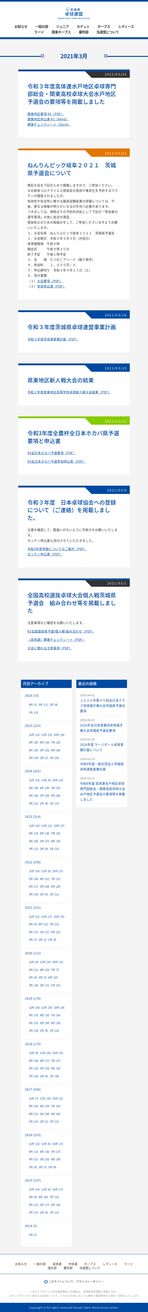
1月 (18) (54, 1076)
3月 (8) (33, 1167)
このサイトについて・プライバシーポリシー (76, 1281)
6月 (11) (33, 1114)
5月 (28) (44, 1114)
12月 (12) (34, 735)
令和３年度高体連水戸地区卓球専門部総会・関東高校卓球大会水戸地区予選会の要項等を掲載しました (71, 94)
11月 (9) (46, 780)
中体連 (72, 1264)
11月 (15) (45, 962)
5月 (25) (44, 750)
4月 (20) (55, 1114)
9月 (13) (33, 833)
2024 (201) (33, 771)
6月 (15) (33, 1023)
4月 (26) (55, 796)
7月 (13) (54, 924)
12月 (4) (33, 962)
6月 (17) (33, 886)
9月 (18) (33, 788)
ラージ (39, 32)
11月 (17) (46, 917)
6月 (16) (33, 796)
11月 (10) (45, 1098)
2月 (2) (44, 758)
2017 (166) (33, 1089)
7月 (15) (55, 1106)
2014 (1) (31, 1225)
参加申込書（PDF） (51, 286)
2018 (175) (33, 1044)
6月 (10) (33, 1068)
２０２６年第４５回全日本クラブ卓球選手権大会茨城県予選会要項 (102, 705)
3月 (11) (43, 705)
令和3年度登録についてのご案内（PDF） (57, 548)
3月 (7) (33, 940)
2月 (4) (44, 1076)
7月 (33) (55, 833)
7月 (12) (54, 1197)
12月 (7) (33, 1098)
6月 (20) (33, 841)
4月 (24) (55, 886)
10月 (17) (59, 826)
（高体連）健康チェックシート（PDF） (56, 639)
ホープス (104, 26)
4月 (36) (55, 750)
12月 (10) (34, 826)
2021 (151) (33, 907)
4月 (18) (55, 1023)
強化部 (52, 1268)
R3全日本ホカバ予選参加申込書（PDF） (56, 461)
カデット (83, 26)
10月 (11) (57, 962)
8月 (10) (44, 1015)
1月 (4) (52, 940)
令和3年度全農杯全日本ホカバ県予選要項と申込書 (73, 437)
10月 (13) (57, 780)
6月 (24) (33, 750)
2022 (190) (33, 862)
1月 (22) (54, 758)
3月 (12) (33, 1121)
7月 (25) (55, 742)
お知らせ (21, 26)
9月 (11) (33, 970)
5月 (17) (44, 1205)
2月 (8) (54, 705)
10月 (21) (57, 1098)
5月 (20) (44, 886)
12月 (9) (33, 1053)
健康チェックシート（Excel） (49, 124)
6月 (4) (33, 977)
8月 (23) (44, 970)
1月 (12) (33, 712)
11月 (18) (46, 1008)
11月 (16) (45, 1053)
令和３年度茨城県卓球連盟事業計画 (71, 327)
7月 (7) (55, 970)
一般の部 (41, 26)
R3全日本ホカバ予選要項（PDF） (51, 452)
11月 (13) (46, 735)
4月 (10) (53, 977)
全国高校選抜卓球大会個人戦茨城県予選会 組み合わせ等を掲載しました (71, 603)
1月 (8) (52, 1167)
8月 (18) (44, 833)
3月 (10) (33, 985)
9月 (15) (33, 1015)
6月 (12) (33, 1205)
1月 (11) (54, 894)
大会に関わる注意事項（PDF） (49, 648)
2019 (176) (33, 998)
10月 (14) (59, 1008)
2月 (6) (44, 894)
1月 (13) (54, 803)
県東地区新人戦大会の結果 (60, 380)
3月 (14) (33, 758)
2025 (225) (33, 725)
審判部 (84, 32)
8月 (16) (44, 742)
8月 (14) (44, 1106)
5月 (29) (44, 796)
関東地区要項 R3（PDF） (45, 113)
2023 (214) (33, 816)
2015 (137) (33, 1180)
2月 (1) (42, 940)
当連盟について (107, 32)
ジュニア (62, 26)
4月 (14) (55, 1068)
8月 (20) (44, 788)
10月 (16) (59, 735)
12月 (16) (34, 1008)
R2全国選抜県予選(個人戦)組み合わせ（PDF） (61, 631)
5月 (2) (42, 977)
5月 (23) (44, 1068)
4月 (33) (55, 841)
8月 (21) (44, 879)
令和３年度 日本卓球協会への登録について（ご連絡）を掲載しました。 (71, 510)
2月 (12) (44, 985)
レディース (126, 26)
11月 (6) (46, 1144)
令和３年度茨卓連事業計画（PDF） (53, 339)
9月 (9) (33, 1197)
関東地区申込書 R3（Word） (48, 119)
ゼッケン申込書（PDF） (44, 554)
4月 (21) (55, 932)
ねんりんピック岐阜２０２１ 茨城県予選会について (71, 169)
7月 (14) (55, 1015)
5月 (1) (33, 1235)
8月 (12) (43, 924)
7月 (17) (55, 1061)
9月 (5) (33, 924)
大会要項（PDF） (49, 281)
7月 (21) (55, 879)
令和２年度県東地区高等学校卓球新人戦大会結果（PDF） (69, 392)
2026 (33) (32, 695)
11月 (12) (46, 826)
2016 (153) (33, 1134)
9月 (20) (33, 742)
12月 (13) (34, 780)
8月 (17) (44, 1061)
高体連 (57, 1264)
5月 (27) (44, 841)
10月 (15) (59, 917)
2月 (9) (44, 1031)
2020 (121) (33, 953)
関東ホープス (61, 32)
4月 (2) (33, 705)
